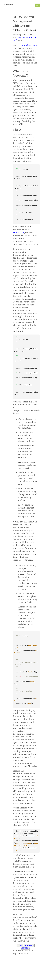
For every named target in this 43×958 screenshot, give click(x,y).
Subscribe (29, 945)
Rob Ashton (8, 4)
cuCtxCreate (18, 233)
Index (19, 945)
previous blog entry (28, 45)
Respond (25, 948)
